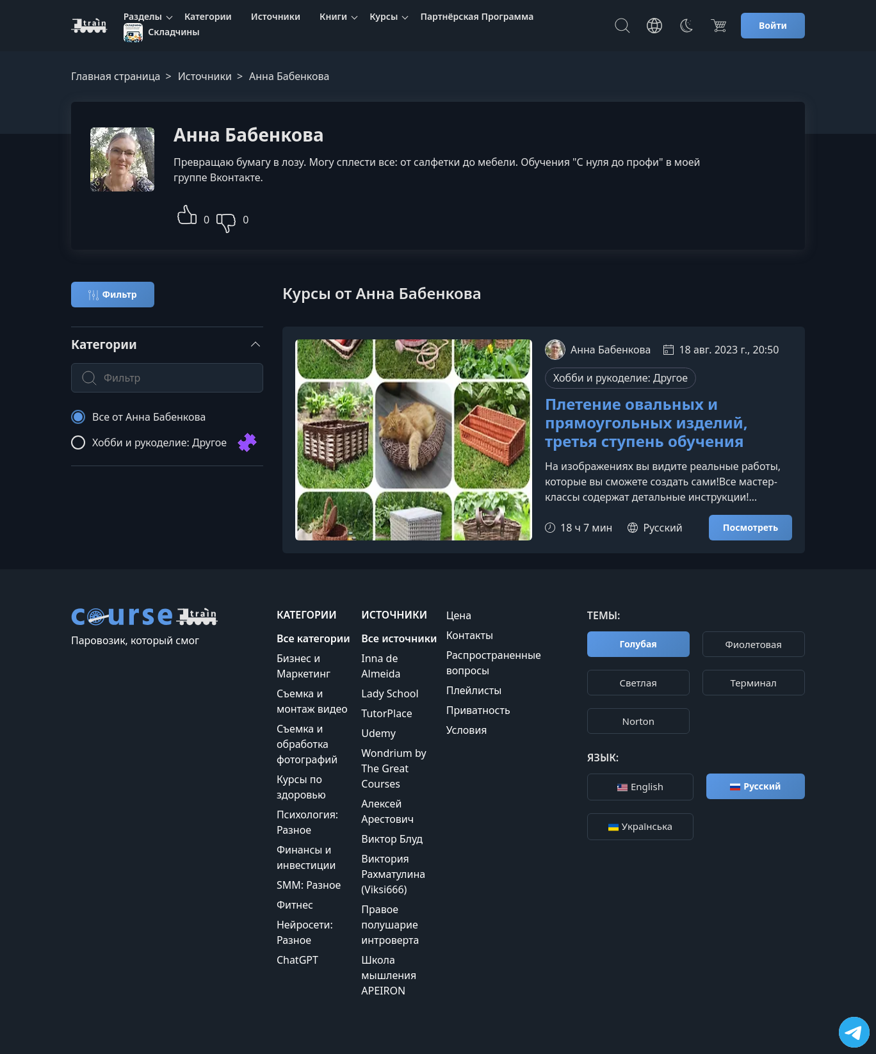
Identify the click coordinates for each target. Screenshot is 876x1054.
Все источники (399, 638)
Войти (773, 25)
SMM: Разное (309, 885)
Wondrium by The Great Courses (393, 768)
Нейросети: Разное (305, 932)
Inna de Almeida (380, 666)
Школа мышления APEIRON (388, 975)
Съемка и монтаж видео (312, 701)
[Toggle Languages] (654, 25)
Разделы (143, 16)
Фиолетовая (753, 644)
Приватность (478, 710)
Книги (333, 16)
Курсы (383, 16)
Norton (638, 721)
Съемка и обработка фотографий (307, 744)
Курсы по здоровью (301, 787)
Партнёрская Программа (476, 16)
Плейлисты (474, 690)
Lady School (389, 693)
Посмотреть (750, 527)
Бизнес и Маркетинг (303, 666)
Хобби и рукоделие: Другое (620, 378)
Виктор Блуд (392, 839)
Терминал (754, 682)
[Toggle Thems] (686, 25)
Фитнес (295, 905)
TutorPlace (386, 713)
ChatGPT (297, 960)
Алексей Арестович (387, 811)
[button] (187, 213)
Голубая (638, 644)
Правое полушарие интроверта (390, 924)
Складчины (162, 32)
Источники (275, 16)
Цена (458, 615)
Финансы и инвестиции (306, 857)
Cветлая (638, 682)
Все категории (313, 638)
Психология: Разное (307, 822)
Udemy (378, 733)
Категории (208, 16)
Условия (466, 730)
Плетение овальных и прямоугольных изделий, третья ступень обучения (646, 422)
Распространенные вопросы (493, 662)
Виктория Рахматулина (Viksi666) (393, 874)
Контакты (469, 635)
